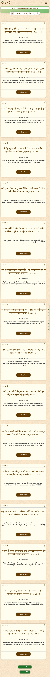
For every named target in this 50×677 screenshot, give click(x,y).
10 (48, 321)
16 (48, 329)
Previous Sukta (25, 667)
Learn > (14, 8)
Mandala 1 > (30, 8)
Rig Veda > (24, 8)
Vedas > (18, 8)
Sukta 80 (35, 8)
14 (48, 327)
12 (48, 324)
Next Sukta (25, 672)
